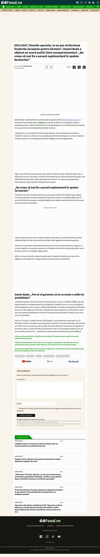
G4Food (41, 122)
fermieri (39, 356)
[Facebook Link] (77, 3)
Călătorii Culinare (7, 10)
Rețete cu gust (50, 10)
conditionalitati (20, 356)
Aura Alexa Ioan (19, 68)
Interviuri (41, 10)
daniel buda (30, 356)
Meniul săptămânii (63, 10)
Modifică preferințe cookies (64, 529)
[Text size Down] (47, 67)
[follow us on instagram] (50, 361)
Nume (19, 407)
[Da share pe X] (79, 67)
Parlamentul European (70, 120)
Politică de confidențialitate (35, 529)
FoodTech (32, 10)
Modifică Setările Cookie (50, 534)
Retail (19, 7)
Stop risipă (84, 10)
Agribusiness (10, 7)
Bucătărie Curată (65, 7)
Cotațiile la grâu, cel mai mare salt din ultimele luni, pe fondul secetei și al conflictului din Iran (36, 448)
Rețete (17, 10)
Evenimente (94, 10)
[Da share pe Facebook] (74, 67)
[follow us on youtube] (26, 361)
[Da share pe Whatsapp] (84, 67)
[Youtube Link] (90, 3)
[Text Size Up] (51, 67)
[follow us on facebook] (73, 361)
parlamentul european (63, 356)
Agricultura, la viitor (36, 7)
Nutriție (24, 10)
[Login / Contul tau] (98, 2)
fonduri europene (49, 356)
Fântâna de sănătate (51, 7)
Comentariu (21, 379)
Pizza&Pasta (75, 10)
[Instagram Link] (81, 3)
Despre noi (50, 529)
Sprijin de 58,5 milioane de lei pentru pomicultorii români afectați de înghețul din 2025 (37, 463)
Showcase (89, 7)
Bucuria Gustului (78, 7)
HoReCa (25, 7)
